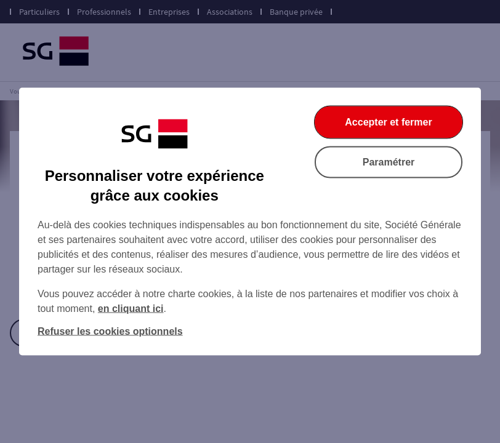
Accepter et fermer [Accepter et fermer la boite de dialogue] (388, 122)
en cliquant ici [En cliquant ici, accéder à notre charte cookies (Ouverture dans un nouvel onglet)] (131, 308)
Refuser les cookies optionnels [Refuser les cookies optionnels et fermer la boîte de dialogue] (110, 331)
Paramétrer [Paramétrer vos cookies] (389, 162)
